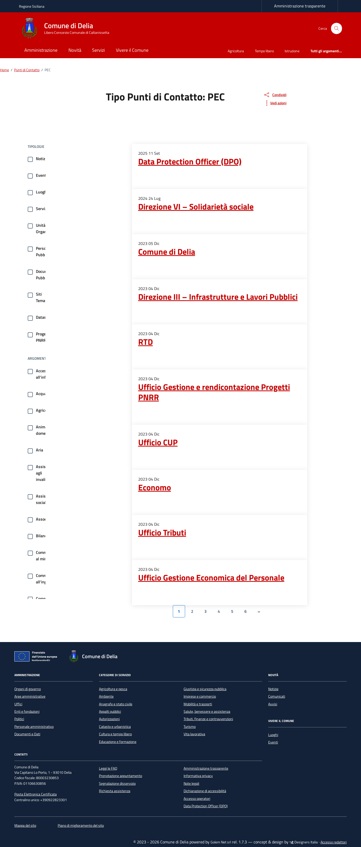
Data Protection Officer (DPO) (190, 161)
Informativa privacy (198, 776)
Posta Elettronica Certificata (35, 794)
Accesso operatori (197, 798)
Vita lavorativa (194, 734)
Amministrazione (40, 50)
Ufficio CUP (158, 442)
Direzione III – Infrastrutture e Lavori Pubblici (218, 297)
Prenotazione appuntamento (120, 776)
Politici (19, 719)
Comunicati (276, 696)
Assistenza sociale (45, 499)
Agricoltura (236, 51)
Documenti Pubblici (45, 274)
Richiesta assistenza (114, 791)
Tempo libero (264, 51)
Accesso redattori (333, 842)
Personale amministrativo (34, 726)
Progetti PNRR (43, 337)
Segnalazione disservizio (117, 783)
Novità (74, 50)
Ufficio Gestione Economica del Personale (211, 577)
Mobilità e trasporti (198, 704)
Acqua (41, 393)
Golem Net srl (220, 842)
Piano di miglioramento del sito (81, 825)
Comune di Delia (166, 251)
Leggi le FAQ (108, 768)
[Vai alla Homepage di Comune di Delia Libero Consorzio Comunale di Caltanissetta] (67, 28)
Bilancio (43, 536)
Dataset (43, 317)
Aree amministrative (29, 696)
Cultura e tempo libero (115, 734)
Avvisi (272, 704)
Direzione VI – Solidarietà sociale (196, 206)
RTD (145, 342)
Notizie (42, 159)
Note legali (191, 783)
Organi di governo (27, 689)
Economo (154, 487)
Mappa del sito (25, 825)
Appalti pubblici (110, 711)
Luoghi (42, 192)
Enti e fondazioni (26, 711)
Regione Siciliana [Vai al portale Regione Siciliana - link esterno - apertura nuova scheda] (31, 6)
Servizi (98, 50)
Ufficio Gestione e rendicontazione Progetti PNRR (214, 392)
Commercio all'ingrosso (46, 578)
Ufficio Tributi (162, 532)
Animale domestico (45, 430)
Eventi (41, 175)
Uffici (18, 704)
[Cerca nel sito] (336, 28)
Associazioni (47, 519)
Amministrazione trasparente (299, 6)
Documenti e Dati (27, 734)
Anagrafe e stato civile (115, 704)
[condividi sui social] (274, 95)
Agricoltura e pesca (113, 689)
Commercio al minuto (45, 555)
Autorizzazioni (109, 719)
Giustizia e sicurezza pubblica (205, 689)
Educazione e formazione (117, 742)
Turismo (190, 726)
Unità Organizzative (48, 228)
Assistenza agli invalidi (45, 472)
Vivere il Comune (132, 50)
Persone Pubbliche (44, 251)
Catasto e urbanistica (115, 726)
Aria (39, 450)
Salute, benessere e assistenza (207, 711)
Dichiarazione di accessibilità (205, 791)
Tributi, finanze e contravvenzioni (208, 719)
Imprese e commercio (200, 696)
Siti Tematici (43, 297)
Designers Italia (303, 842)
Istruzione (292, 51)
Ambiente (106, 696)
